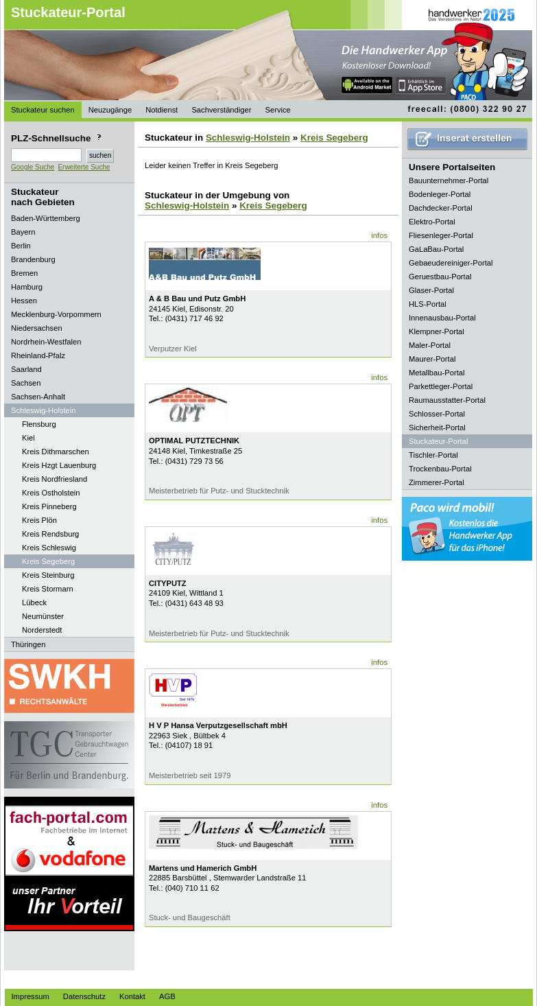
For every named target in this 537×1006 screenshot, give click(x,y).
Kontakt (132, 996)
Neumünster (43, 616)
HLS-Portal (427, 304)
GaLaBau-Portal (436, 249)
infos (379, 235)
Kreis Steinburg (48, 575)
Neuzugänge (110, 110)
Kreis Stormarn (47, 589)
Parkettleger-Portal (441, 386)
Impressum (30, 996)
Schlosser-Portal (437, 414)
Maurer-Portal (432, 359)
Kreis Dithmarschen (55, 451)
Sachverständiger (221, 110)
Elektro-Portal (432, 222)
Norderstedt (42, 630)
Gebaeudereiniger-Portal (451, 263)
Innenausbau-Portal (442, 318)
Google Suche (32, 167)
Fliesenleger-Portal (441, 235)
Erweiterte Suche (84, 167)
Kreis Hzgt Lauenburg (59, 465)
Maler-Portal (430, 345)
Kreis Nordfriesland (54, 479)
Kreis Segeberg (48, 561)
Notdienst (161, 110)
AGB (167, 996)
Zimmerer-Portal (436, 482)
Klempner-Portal (436, 331)
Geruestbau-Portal (440, 276)
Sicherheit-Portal (437, 427)
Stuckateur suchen (43, 110)
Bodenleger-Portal (439, 194)
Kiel (28, 438)
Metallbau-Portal (436, 373)
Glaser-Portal (431, 290)
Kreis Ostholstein (51, 493)
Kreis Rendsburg (50, 534)
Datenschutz (84, 996)
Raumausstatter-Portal (447, 400)
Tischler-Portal (433, 455)
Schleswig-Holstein (248, 137)
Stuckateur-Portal (68, 12)
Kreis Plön (39, 520)
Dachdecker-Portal (441, 208)
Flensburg (39, 424)
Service (277, 110)
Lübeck (34, 602)
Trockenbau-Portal (440, 469)
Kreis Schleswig (49, 547)
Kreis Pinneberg (49, 506)
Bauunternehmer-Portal (448, 180)
